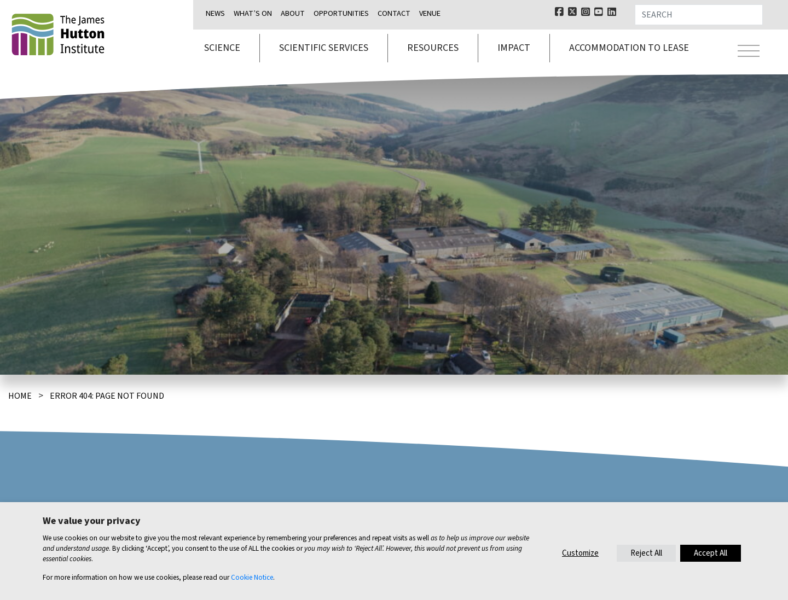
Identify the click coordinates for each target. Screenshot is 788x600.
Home (20, 396)
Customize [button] (580, 553)
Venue (430, 13)
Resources (433, 48)
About (293, 13)
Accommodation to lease (629, 48)
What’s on (253, 13)
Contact (394, 13)
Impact (513, 48)
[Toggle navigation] (748, 52)
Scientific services (323, 48)
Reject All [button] (646, 553)
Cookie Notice (252, 577)
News (215, 13)
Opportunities (341, 13)
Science (222, 48)
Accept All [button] (710, 553)
